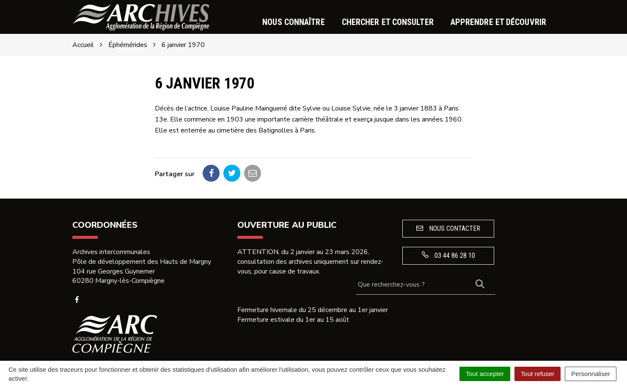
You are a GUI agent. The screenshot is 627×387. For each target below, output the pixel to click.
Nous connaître (293, 22)
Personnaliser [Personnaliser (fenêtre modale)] (590, 373)
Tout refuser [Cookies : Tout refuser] (537, 373)
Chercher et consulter (388, 22)
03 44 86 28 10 (448, 255)
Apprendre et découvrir (498, 22)
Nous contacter (448, 228)
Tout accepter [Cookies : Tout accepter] (485, 373)
